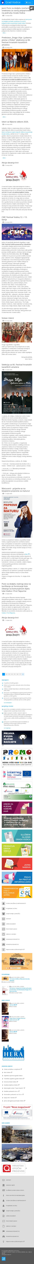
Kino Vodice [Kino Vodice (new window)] (7, 1072)
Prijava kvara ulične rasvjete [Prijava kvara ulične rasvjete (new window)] (14, 949)
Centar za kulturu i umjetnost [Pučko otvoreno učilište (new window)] (12, 1069)
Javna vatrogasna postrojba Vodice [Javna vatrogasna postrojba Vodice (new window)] (14, 1101)
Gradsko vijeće (10, 1185)
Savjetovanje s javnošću (13, 913)
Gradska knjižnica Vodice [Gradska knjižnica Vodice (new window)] (11, 1085)
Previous (3, 961)
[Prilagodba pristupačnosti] (31, 8)
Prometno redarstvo (12, 944)
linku (26, 554)
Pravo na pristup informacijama (15, 1195)
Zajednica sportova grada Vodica (13, 1075)
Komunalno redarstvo (13, 939)
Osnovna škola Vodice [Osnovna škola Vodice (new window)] (10, 1082)
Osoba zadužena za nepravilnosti (16, 903)
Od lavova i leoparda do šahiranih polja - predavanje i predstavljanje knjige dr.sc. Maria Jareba (21, 989)
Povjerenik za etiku (11, 908)
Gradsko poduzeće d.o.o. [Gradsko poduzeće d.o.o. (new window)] (11, 1091)
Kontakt (8, 919)
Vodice (4, 613)
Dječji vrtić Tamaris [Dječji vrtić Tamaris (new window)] (9, 1097)
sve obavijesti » (8, 702)
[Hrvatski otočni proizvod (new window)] (14, 1168)
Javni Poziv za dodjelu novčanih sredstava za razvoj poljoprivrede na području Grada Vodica (17, 710)
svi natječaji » (7, 728)
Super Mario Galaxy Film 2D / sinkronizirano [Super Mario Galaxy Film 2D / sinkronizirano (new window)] (17, 1019)
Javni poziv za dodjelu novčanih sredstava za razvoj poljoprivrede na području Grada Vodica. (17, 21)
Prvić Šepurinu (11, 613)
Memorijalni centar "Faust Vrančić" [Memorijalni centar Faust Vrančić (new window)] (13, 1088)
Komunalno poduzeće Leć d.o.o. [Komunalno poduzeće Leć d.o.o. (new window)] (13, 1094)
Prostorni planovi (11, 929)
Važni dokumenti (11, 924)
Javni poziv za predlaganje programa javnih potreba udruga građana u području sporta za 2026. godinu (17, 698)
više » (4, 33)
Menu (28, 2)
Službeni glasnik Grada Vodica (15, 1190)
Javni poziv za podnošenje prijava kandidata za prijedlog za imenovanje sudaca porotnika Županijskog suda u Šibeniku (16, 723)
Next (31, 961)
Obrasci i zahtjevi (11, 934)
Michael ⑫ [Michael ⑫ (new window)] (12, 1005)
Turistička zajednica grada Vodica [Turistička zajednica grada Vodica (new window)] (13, 1078)
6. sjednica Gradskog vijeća (11, 683)
